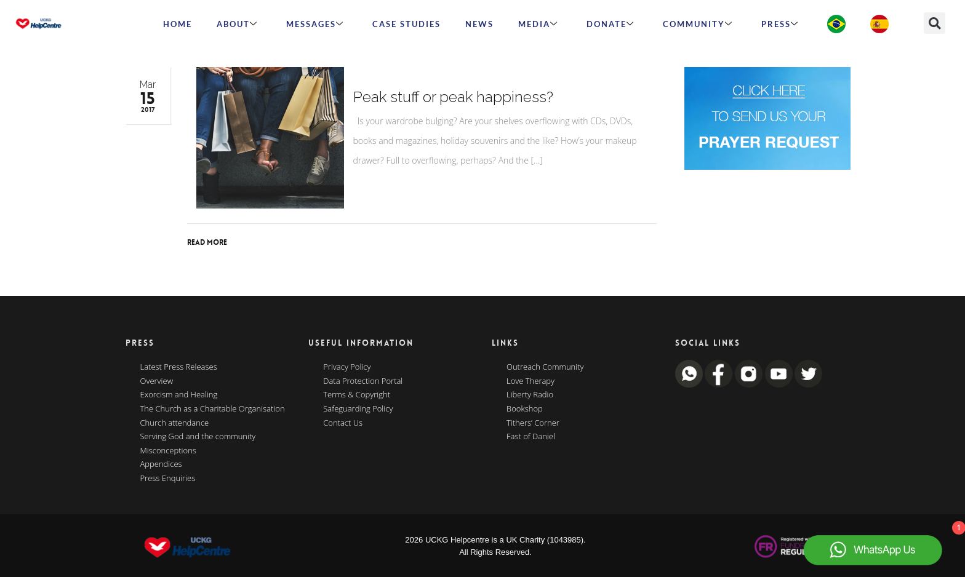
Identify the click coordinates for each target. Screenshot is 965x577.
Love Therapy (531, 381)
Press (780, 24)
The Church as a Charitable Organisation (212, 409)
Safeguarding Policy (358, 409)
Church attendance (174, 423)
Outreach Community (545, 367)
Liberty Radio (530, 395)
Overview (157, 381)
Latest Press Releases (178, 367)
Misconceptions (168, 451)
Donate (611, 24)
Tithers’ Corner (533, 423)
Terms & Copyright (356, 395)
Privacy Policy (346, 367)
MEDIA (538, 24)
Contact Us (342, 423)
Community (698, 24)
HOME (177, 24)
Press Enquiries (168, 478)
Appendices (161, 464)
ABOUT (237, 24)
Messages (315, 24)
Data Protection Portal (362, 381)
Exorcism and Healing (179, 395)
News (479, 24)
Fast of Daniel (531, 437)
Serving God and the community (198, 437)
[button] (934, 23)
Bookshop (525, 409)
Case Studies (406, 24)
